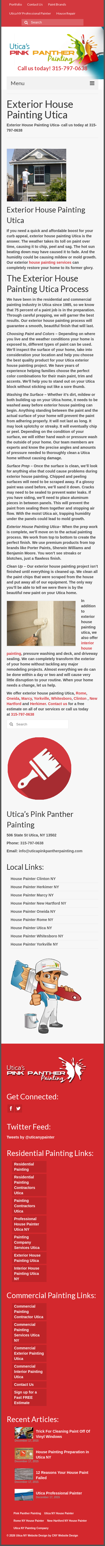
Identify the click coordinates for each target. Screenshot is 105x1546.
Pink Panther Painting (27, 1513)
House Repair (65, 13)
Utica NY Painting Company (31, 1528)
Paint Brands (57, 4)
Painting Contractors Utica (24, 1205)
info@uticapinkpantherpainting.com (50, 851)
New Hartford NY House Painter (67, 1520)
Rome (81, 693)
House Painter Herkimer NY (35, 887)
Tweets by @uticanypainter (30, 1137)
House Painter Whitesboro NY (37, 936)
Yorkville (41, 698)
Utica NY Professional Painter (30, 13)
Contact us (57, 704)
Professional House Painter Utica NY (26, 1224)
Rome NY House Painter (29, 1520)
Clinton (80, 698)
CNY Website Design (65, 1535)
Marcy (26, 698)
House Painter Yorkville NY (34, 944)
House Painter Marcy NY (32, 895)
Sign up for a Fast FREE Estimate (25, 1397)
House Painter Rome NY (32, 920)
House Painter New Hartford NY (38, 903)
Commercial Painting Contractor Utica (28, 1311)
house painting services (50, 262)
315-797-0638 (69, 68)
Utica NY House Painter (59, 1513)
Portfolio (15, 4)
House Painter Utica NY (31, 928)
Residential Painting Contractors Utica (24, 1185)
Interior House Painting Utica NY (26, 1273)
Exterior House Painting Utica (27, 1258)
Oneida (13, 698)
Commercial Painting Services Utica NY (27, 1332)
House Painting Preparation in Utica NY (62, 1454)
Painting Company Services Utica (27, 1242)
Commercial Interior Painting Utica (28, 1371)
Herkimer (38, 704)
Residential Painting (24, 1167)
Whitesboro (61, 698)
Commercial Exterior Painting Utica (29, 1353)
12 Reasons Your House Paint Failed (62, 1475)
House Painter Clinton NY (33, 879)
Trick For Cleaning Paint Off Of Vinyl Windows (63, 1434)
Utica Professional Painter (59, 1493)
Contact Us (35, 4)
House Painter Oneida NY (33, 911)
